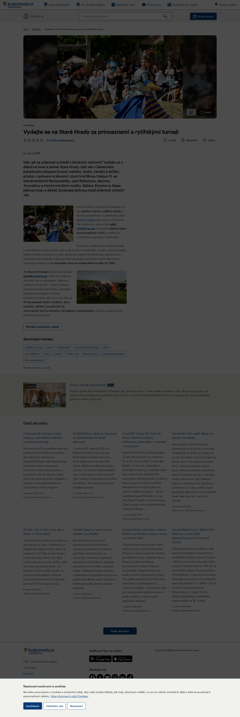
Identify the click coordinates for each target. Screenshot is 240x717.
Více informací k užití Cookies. (69, 696)
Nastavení (76, 706)
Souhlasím (32, 706)
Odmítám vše (54, 706)
